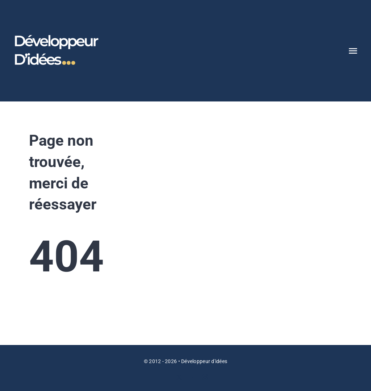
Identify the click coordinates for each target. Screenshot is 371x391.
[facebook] (165, 377)
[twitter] (179, 377)
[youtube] (192, 377)
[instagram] (205, 377)
